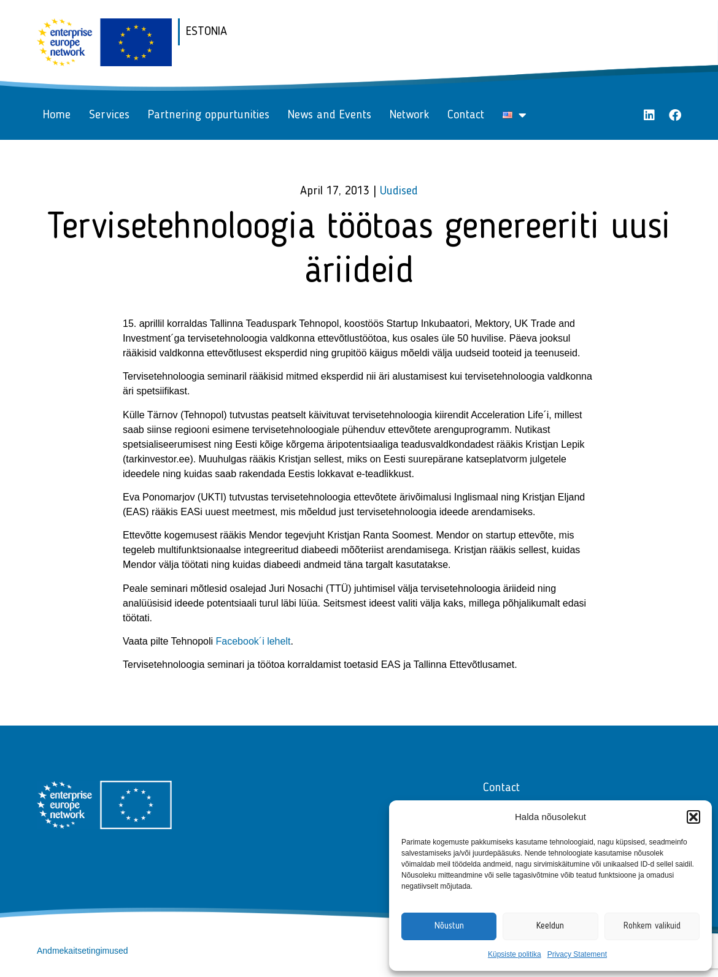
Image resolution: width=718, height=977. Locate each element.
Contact (465, 115)
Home (57, 115)
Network (409, 115)
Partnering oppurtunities (208, 115)
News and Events (329, 115)
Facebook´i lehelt (253, 641)
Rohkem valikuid (652, 926)
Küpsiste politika (514, 954)
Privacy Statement (577, 954)
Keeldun (550, 926)
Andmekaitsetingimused (82, 951)
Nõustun (449, 926)
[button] (693, 817)
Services (109, 115)
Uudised (399, 191)
